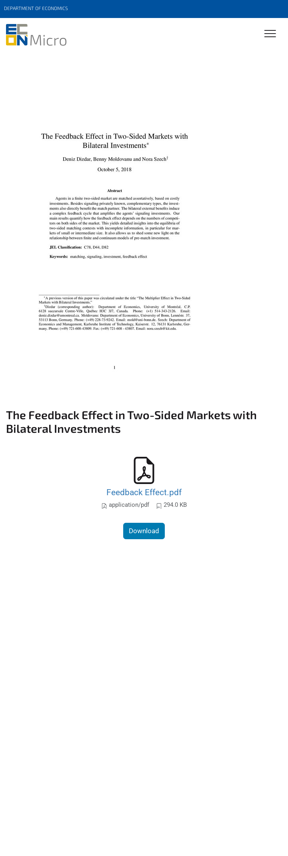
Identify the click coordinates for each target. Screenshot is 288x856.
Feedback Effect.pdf (144, 492)
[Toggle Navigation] (270, 34)
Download (144, 531)
